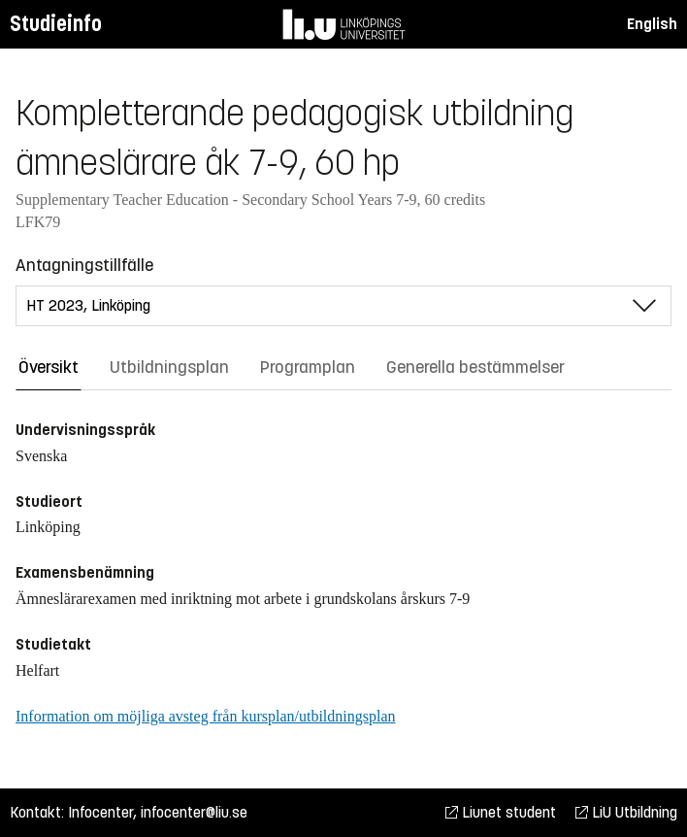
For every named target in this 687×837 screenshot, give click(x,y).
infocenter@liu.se (194, 812)
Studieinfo (56, 24)
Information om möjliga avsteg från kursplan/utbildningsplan (205, 716)
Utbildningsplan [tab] (169, 367)
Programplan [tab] (307, 367)
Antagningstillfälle (84, 265)
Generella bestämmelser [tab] (475, 367)
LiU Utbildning (626, 812)
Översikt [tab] (48, 367)
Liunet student (500, 812)
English (652, 24)
